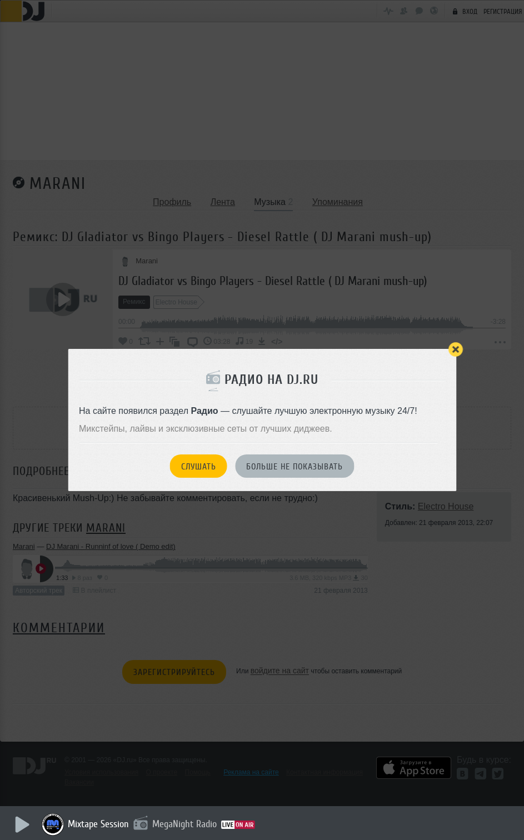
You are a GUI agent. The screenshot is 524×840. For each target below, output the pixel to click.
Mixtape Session (98, 823)
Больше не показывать (294, 467)
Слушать (198, 467)
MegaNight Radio (184, 823)
